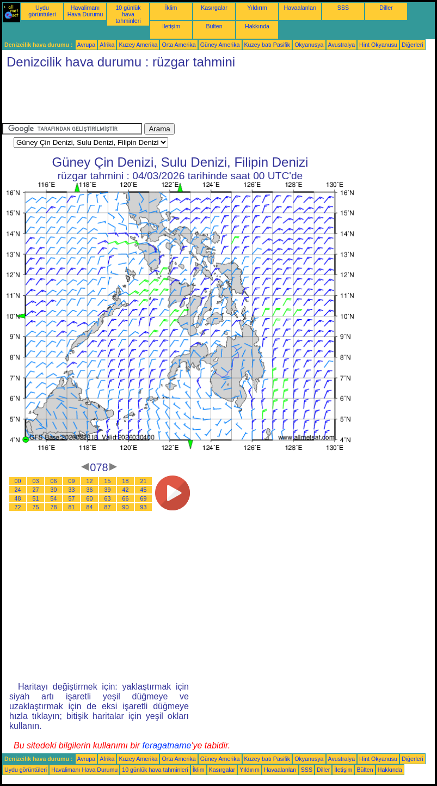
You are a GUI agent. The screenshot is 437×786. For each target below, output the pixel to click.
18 (125, 481)
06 (54, 481)
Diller (385, 7)
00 (18, 481)
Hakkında (257, 26)
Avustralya (341, 44)
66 (125, 498)
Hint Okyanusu (378, 44)
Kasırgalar (214, 7)
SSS (343, 7)
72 (18, 507)
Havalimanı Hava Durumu (85, 10)
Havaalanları (300, 7)
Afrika (107, 44)
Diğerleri (412, 44)
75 (36, 507)
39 (107, 489)
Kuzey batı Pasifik (267, 44)
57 (72, 498)
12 (90, 481)
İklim (171, 7)
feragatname (167, 745)
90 (125, 507)
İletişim (171, 26)
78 (54, 507)
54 (54, 498)
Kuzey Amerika (138, 44)
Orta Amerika (178, 44)
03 (36, 481)
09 (72, 481)
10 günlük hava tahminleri (127, 14)
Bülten (214, 26)
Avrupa (86, 44)
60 (90, 498)
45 (143, 489)
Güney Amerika (220, 44)
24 (18, 489)
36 (90, 489)
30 (54, 489)
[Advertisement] (200, 98)
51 (36, 498)
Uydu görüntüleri (42, 10)
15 (107, 481)
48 (18, 498)
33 (72, 489)
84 (90, 507)
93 (143, 507)
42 (125, 489)
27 (36, 489)
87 (107, 507)
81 (72, 507)
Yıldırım (257, 7)
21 (143, 481)
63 (107, 498)
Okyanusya (308, 44)
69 (143, 498)
